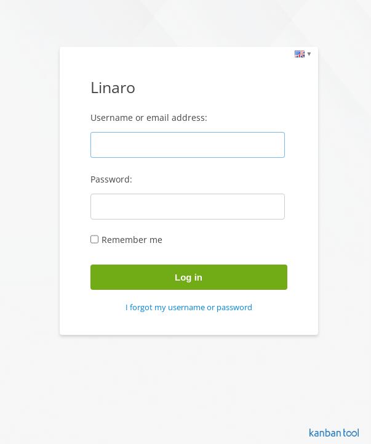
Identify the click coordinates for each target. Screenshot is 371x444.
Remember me (132, 239)
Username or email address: (148, 117)
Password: (111, 179)
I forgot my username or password (189, 307)
